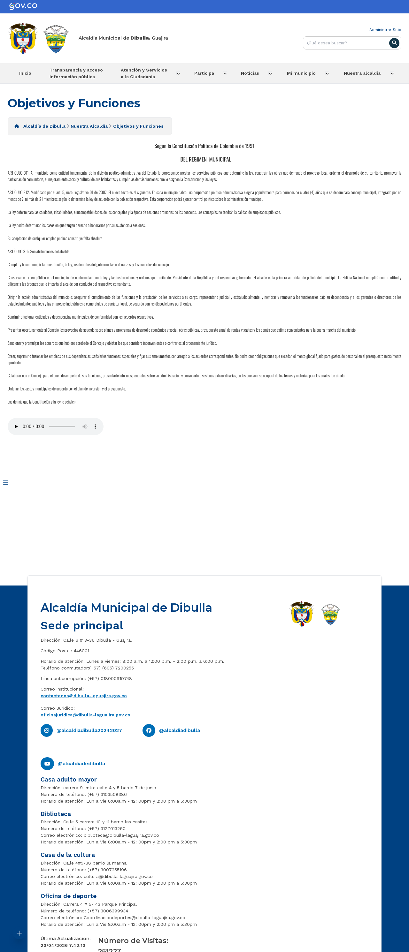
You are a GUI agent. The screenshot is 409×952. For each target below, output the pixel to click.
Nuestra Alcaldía (89, 125)
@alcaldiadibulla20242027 (89, 730)
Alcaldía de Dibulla (44, 125)
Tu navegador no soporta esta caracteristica (56, 426)
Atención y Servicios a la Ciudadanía (145, 73)
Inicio (25, 73)
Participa (206, 73)
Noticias (252, 73)
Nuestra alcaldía (363, 73)
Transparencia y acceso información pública (76, 73)
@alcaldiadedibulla (81, 763)
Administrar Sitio (385, 29)
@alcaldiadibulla (179, 730)
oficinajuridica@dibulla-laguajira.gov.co (85, 714)
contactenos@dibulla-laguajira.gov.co (84, 695)
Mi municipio (303, 73)
